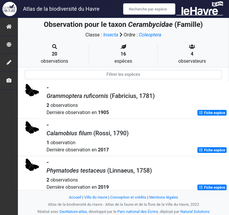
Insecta (110, 35)
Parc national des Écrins (137, 211)
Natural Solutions (195, 211)
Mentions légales (163, 197)
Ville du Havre (95, 197)
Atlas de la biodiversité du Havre (61, 9)
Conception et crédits (128, 197)
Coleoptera (150, 35)
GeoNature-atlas (73, 211)
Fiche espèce (212, 113)
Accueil (75, 197)
